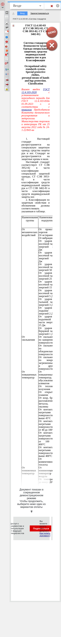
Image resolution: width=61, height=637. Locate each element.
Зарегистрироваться (39, 13)
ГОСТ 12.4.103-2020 (35, 91)
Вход (22, 13)
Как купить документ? (45, 534)
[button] (2, 5)
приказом (26, 109)
